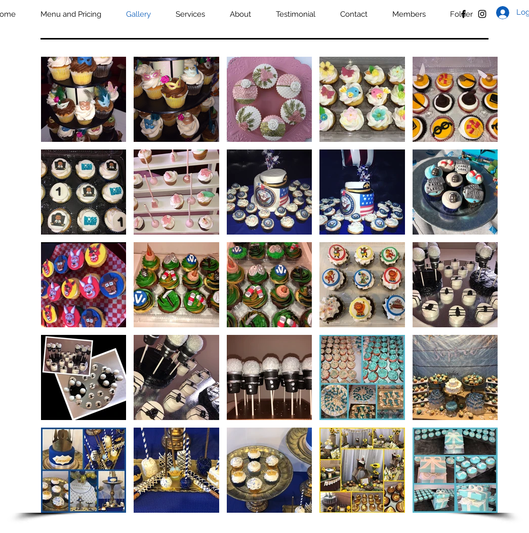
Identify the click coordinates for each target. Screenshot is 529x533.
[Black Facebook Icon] (463, 14)
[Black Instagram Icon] (482, 14)
